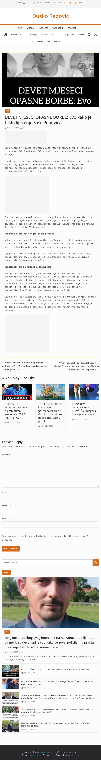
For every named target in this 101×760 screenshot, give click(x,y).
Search (96, 562)
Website (6, 518)
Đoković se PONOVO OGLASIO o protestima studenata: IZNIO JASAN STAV (16, 410)
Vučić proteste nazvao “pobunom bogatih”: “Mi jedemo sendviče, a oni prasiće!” (24, 366)
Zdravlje (32, 34)
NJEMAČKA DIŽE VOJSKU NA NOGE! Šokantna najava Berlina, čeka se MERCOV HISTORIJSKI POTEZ (55, 724)
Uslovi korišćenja (41, 41)
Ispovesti (72, 28)
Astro (81, 34)
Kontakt (58, 41)
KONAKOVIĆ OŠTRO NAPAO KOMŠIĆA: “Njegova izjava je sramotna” (84, 409)
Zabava (44, 34)
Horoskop (43, 28)
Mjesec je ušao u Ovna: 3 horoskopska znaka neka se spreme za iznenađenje (55, 669)
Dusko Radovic (50, 16)
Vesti (54, 34)
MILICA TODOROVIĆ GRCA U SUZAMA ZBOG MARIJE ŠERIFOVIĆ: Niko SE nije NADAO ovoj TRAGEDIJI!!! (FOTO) (57, 682)
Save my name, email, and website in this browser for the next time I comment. (45, 538)
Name (6, 493)
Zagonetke (57, 28)
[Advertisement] (26, 137)
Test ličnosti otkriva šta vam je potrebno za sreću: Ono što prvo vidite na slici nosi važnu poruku (50, 412)
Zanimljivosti (17, 34)
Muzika (30, 28)
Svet (20, 28)
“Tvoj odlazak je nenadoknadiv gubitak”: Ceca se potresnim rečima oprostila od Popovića (76, 366)
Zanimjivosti (67, 34)
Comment (7, 455)
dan (23, 128)
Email (6, 506)
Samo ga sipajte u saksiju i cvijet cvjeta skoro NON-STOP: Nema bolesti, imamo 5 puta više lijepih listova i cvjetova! (57, 710)
